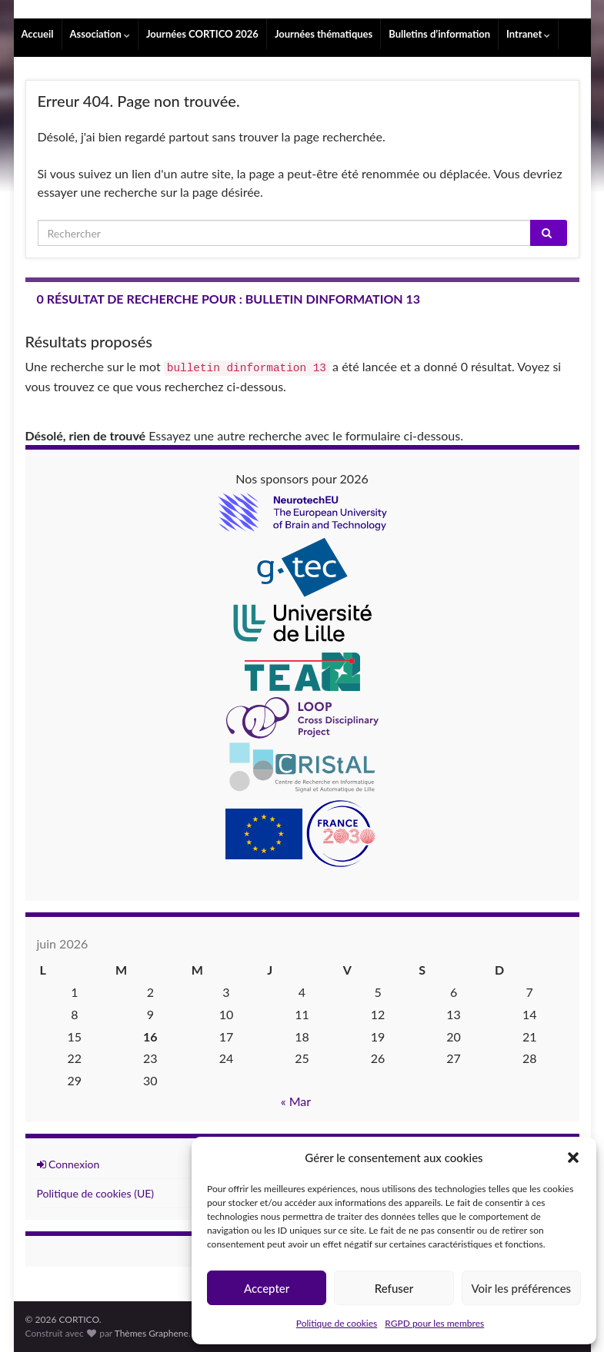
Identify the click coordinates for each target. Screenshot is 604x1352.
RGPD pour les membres (434, 1323)
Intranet (528, 34)
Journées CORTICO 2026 (202, 34)
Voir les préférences (522, 1288)
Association (100, 34)
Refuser (394, 1288)
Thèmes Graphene (152, 1333)
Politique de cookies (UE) (96, 1193)
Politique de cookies (336, 1323)
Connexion (68, 1164)
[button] (573, 1157)
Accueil (38, 34)
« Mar (296, 1101)
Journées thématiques (323, 34)
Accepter (266, 1288)
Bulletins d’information (439, 34)
